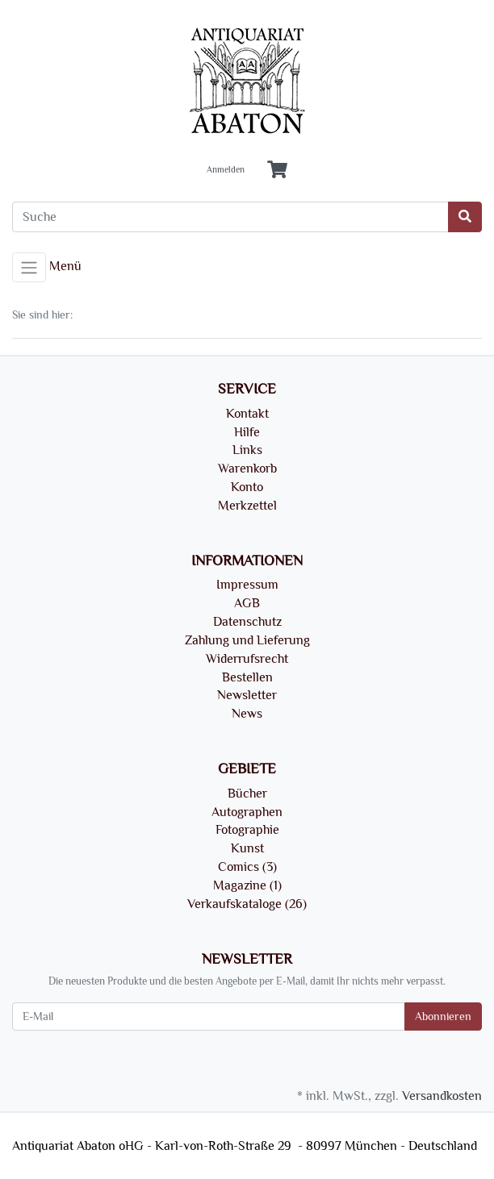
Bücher (247, 793)
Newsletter (247, 695)
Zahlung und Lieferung (247, 640)
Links (247, 450)
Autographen (247, 812)
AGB (247, 603)
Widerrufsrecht (247, 659)
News (247, 713)
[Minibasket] (277, 170)
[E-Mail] (208, 1016)
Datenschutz (247, 621)
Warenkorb (247, 468)
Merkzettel (247, 505)
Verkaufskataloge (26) (247, 904)
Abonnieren (443, 1016)
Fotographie (247, 830)
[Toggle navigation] (29, 267)
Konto (247, 487)
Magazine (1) (247, 885)
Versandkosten (442, 1096)
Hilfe (247, 432)
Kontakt (247, 413)
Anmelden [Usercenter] (226, 170)
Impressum (247, 584)
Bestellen (247, 677)
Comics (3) (247, 867)
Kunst (247, 848)
